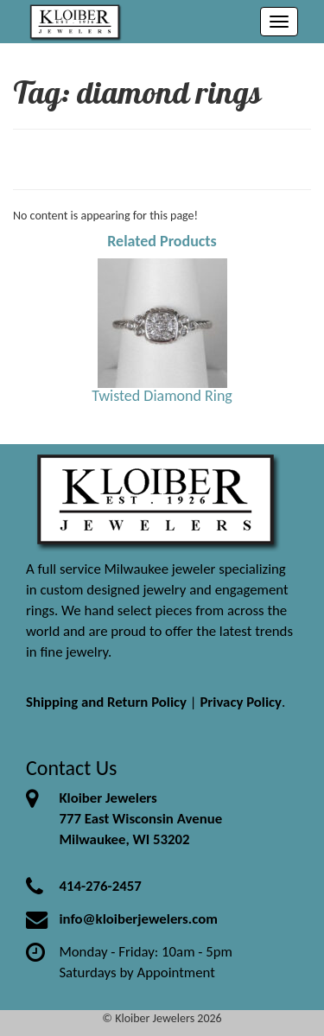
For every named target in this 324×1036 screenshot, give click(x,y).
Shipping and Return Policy (106, 702)
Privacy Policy (241, 702)
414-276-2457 (100, 886)
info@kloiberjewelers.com (138, 919)
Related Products (162, 241)
